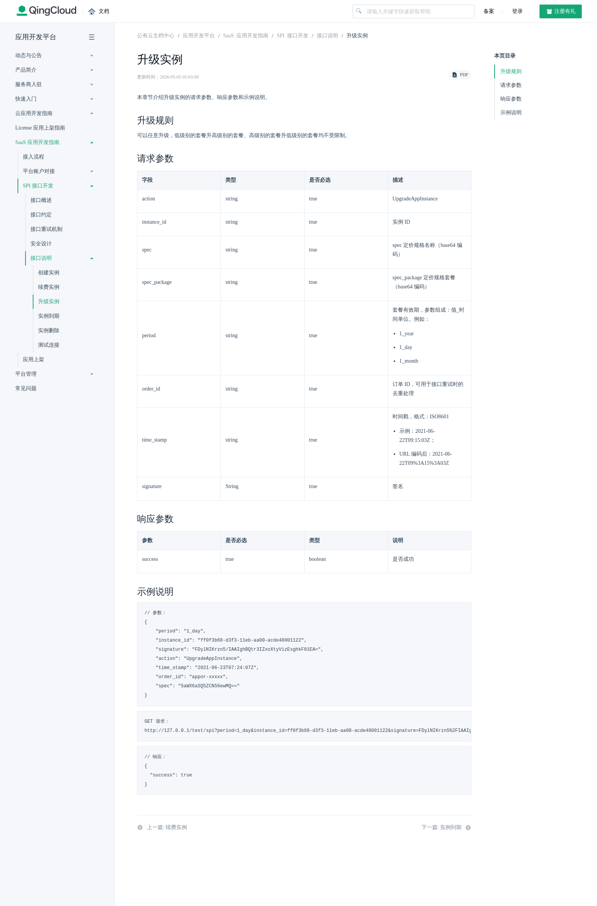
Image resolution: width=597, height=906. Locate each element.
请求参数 (511, 85)
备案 (489, 11)
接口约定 (41, 215)
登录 (517, 11)
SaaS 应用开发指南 (37, 142)
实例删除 (48, 330)
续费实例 (48, 287)
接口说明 (41, 258)
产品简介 (26, 70)
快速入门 (26, 99)
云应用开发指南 (34, 113)
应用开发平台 (35, 37)
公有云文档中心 (155, 35)
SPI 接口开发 (38, 186)
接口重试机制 (46, 229)
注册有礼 (561, 11)
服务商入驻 (28, 84)
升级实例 (48, 301)
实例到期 (48, 316)
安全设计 (41, 244)
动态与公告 (28, 55)
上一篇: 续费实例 (162, 827)
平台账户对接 (39, 171)
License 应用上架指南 (40, 128)
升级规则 (511, 71)
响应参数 (511, 99)
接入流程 (33, 157)
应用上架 (33, 359)
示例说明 (511, 112)
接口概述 (41, 200)
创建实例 (48, 272)
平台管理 (26, 374)
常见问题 (26, 388)
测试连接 (48, 345)
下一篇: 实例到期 (446, 827)
